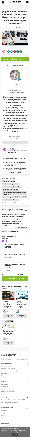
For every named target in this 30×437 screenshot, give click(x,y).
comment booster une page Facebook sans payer (14, 193)
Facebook (19, 23)
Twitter (3, 415)
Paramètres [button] (24, 432)
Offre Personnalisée (15, 65)
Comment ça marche (15, 172)
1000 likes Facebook (9, 181)
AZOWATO (11, 359)
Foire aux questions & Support (10, 371)
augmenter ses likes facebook (12, 187)
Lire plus (5, 225)
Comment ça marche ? (8, 368)
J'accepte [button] (15, 434)
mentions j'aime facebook (11, 200)
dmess (15, 84)
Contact (15, 142)
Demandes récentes (7, 389)
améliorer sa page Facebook (11, 184)
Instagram (4, 413)
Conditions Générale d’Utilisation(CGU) (13, 400)
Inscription (4, 386)
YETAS (26, 359)
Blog (2, 376)
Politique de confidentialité (9, 402)
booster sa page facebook (10, 189)
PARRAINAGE (5, 373)
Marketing (11, 23)
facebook (5, 197)
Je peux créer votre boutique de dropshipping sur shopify (8, 332)
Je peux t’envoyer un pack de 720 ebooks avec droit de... (7, 304)
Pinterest (4, 418)
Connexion (4, 384)
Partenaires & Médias (7, 391)
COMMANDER (8, 316)
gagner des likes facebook (18, 197)
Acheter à (16, 59)
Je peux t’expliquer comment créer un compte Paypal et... (21, 304)
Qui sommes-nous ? (7, 366)
